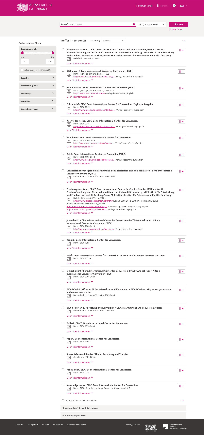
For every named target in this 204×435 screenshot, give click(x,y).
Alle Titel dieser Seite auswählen (81, 400)
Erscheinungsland (37, 85)
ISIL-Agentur (32, 424)
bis (52, 57)
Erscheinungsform (37, 109)
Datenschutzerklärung (76, 424)
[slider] (37, 53)
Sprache (37, 78)
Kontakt (45, 424)
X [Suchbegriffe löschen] (133, 24)
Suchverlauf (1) (145, 5)
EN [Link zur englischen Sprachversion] (181, 5)
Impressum (58, 424)
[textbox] (98, 24)
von (23, 57)
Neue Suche (175, 29)
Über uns (19, 424)
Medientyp (37, 93)
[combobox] (151, 24)
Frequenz (37, 101)
